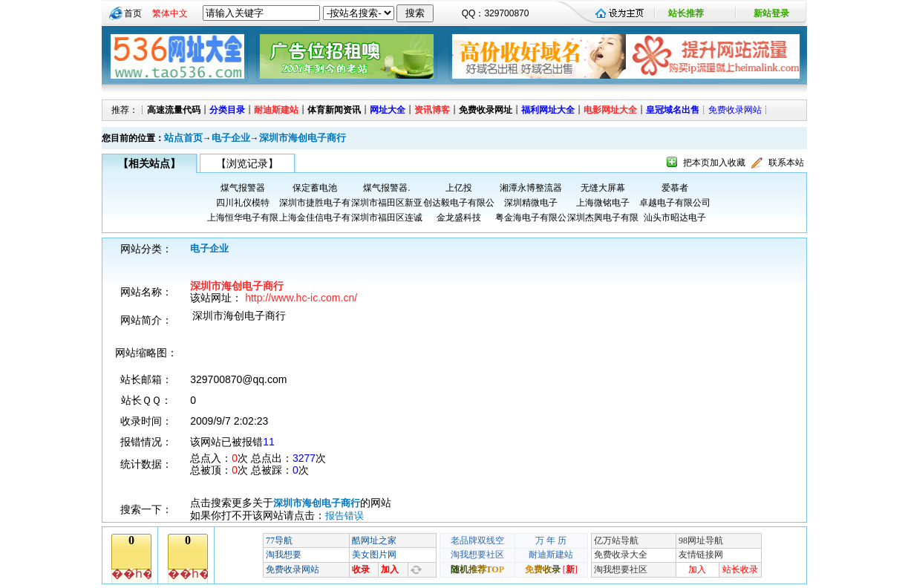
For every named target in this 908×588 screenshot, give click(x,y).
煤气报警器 (243, 188)
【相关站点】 (149, 163)
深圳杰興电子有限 (602, 217)
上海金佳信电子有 (314, 217)
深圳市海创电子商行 (302, 137)
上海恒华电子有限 (242, 217)
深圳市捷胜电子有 (314, 202)
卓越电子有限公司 (675, 202)
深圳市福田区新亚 (386, 202)
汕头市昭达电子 (675, 217)
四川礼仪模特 (243, 202)
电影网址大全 (610, 110)
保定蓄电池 (315, 188)
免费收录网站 (735, 110)
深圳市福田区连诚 (386, 217)
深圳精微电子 (531, 202)
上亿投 (458, 188)
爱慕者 (675, 188)
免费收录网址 (485, 110)
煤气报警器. (386, 188)
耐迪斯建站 (276, 110)
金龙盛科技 (459, 217)
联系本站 (786, 162)
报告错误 (344, 515)
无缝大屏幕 (603, 188)
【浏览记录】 (247, 163)
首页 (133, 13)
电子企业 (231, 137)
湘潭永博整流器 (531, 188)
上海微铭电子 (603, 202)
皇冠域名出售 (672, 110)
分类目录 (227, 110)
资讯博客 (432, 110)
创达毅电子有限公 (458, 202)
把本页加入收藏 (714, 162)
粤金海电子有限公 (530, 217)
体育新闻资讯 (334, 110)
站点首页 (183, 137)
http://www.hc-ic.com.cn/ (301, 298)
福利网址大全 (548, 110)
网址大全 (387, 110)
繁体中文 (170, 13)
